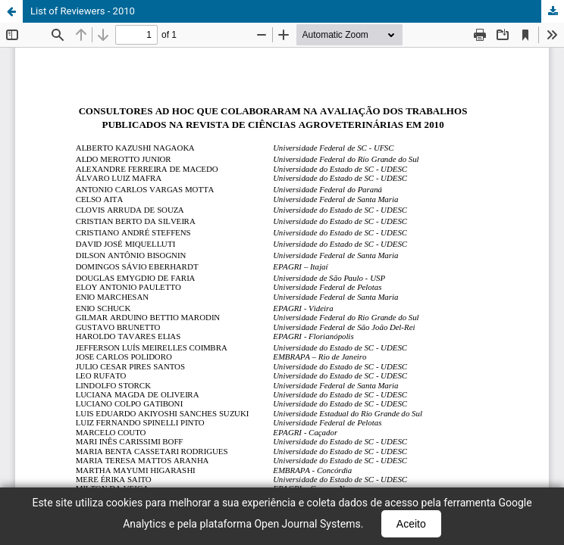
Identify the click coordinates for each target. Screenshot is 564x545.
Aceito (411, 524)
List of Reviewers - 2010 (82, 11)
